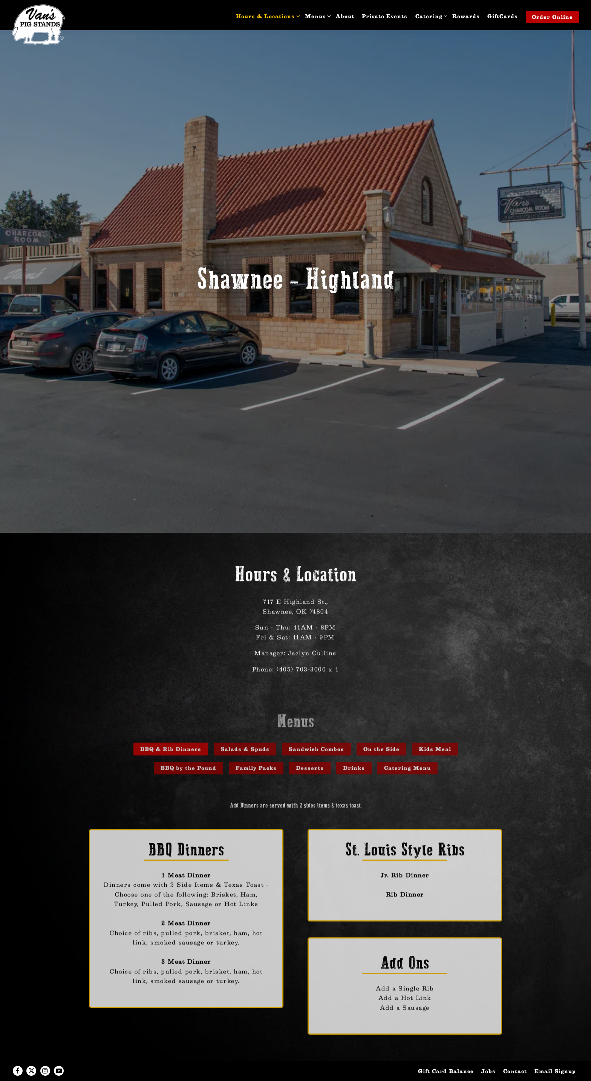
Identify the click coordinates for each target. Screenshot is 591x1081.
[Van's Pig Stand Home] (38, 24)
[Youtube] (59, 1053)
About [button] (345, 16)
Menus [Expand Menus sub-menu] (317, 15)
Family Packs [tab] (256, 729)
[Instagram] (45, 1053)
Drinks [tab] (354, 729)
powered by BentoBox (295, 1072)
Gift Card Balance (446, 1053)
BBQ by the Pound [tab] (188, 729)
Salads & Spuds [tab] (244, 710)
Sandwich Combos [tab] (316, 710)
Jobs (488, 1053)
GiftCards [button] (502, 16)
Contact (515, 1053)
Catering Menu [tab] (407, 729)
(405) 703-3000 (301, 628)
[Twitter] (31, 1053)
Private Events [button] (384, 16)
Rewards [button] (466, 16)
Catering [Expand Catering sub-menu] (430, 15)
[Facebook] (18, 1053)
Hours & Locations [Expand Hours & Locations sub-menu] (267, 15)
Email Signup (555, 1053)
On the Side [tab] (381, 710)
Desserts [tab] (310, 729)
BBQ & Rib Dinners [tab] (170, 710)
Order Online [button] (552, 17)
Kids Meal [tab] (435, 710)
